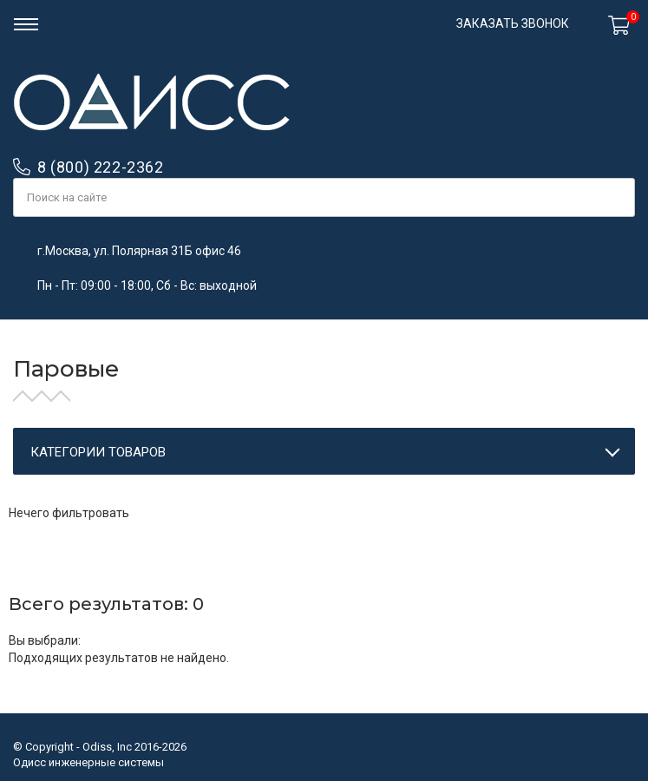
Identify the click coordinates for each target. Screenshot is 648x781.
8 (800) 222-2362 (100, 167)
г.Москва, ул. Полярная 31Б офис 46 (139, 251)
